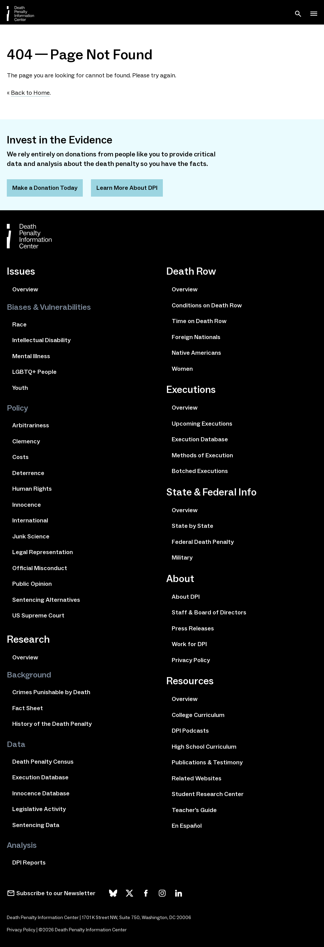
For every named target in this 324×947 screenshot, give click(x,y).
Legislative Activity (39, 809)
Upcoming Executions (202, 423)
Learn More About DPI (126, 188)
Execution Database (40, 777)
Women (182, 368)
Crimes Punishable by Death (51, 692)
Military (182, 557)
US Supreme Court (38, 615)
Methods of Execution (202, 455)
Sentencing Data (35, 825)
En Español (187, 825)
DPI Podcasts (190, 730)
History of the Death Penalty (52, 724)
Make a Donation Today (44, 188)
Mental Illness (31, 356)
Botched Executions (200, 471)
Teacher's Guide (194, 810)
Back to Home (30, 92)
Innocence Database (41, 793)
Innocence (26, 504)
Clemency (26, 441)
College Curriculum (198, 715)
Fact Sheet (27, 708)
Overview (25, 289)
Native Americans (196, 352)
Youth (20, 388)
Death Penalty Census (43, 761)
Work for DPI (189, 644)
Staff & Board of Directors (209, 612)
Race (19, 324)
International (30, 520)
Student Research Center (208, 794)
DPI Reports (29, 862)
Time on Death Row (199, 321)
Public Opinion (32, 583)
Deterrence (28, 473)
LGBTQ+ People (34, 372)
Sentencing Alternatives (46, 600)
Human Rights (32, 488)
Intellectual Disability (41, 340)
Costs (20, 457)
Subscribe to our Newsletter (55, 893)
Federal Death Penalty (203, 542)
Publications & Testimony (207, 762)
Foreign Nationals (196, 337)
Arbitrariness (30, 425)
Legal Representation (42, 552)
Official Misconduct (39, 568)
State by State (192, 526)
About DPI (186, 596)
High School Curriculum (204, 746)
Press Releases (193, 628)
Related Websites (196, 778)
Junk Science (30, 536)
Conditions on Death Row (207, 305)
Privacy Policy (191, 660)
